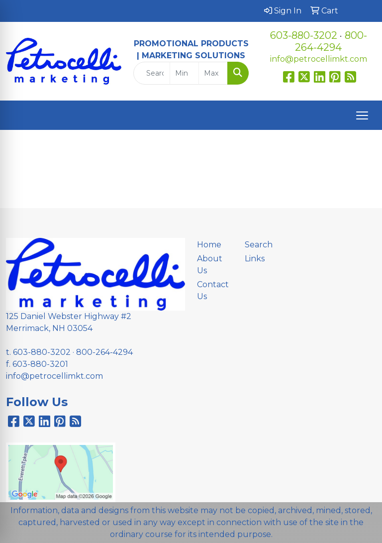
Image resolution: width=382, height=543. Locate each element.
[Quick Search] (151, 73)
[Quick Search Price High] (213, 73)
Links (255, 258)
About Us (209, 264)
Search (259, 244)
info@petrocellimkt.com (318, 59)
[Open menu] (362, 115)
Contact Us (213, 290)
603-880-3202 (303, 35)
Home (209, 244)
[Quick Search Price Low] (184, 73)
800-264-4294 (331, 41)
